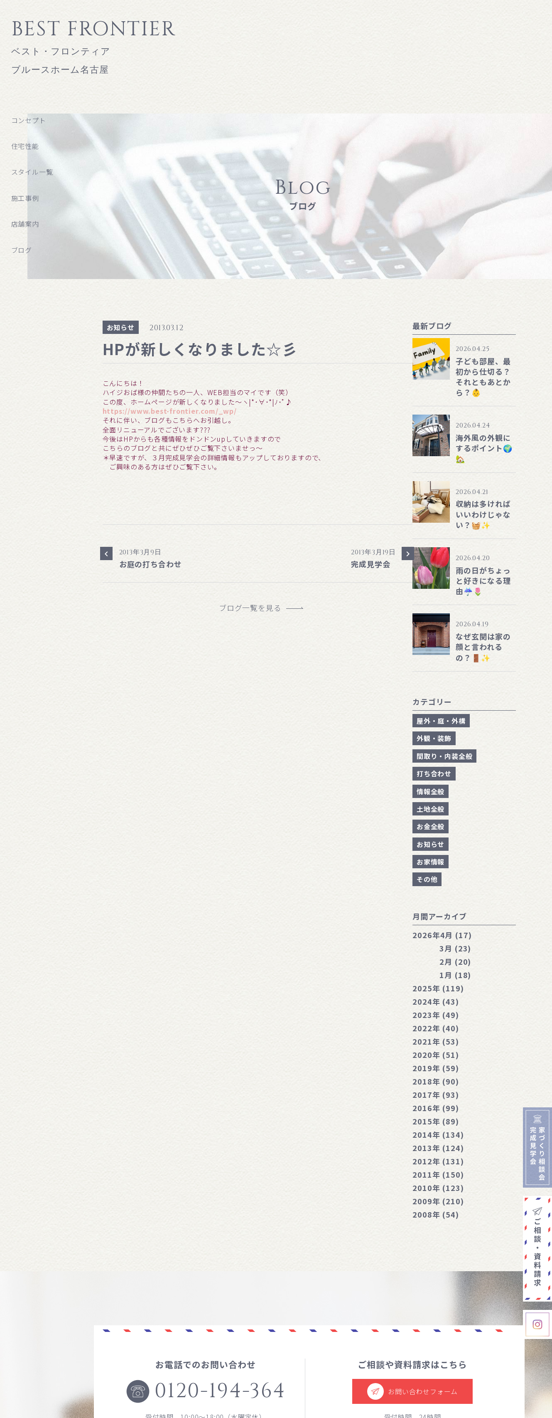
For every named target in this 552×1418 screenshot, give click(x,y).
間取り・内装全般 (444, 756)
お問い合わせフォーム (412, 1391)
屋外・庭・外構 (441, 721)
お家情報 (430, 862)
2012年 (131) (438, 1161)
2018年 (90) (435, 1081)
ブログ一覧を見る (254, 608)
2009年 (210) (438, 1201)
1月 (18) (455, 974)
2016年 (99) (435, 1107)
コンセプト (28, 120)
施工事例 (25, 198)
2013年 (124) (438, 1147)
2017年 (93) (435, 1094)
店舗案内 (25, 224)
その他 (427, 879)
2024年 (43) (435, 1001)
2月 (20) (455, 961)
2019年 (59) (435, 1067)
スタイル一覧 (32, 172)
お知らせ (121, 327)
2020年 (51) (435, 1054)
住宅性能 (25, 146)
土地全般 (430, 809)
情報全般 (430, 791)
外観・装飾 (434, 738)
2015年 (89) (435, 1121)
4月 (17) (442, 934)
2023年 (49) (435, 1014)
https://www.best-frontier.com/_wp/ (170, 411)
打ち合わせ (434, 773)
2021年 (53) (435, 1041)
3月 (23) (455, 948)
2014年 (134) (438, 1134)
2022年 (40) (435, 1028)
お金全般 (430, 826)
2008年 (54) (435, 1214)
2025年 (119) (438, 988)
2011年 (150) (438, 1174)
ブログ (21, 250)
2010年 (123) (438, 1187)
